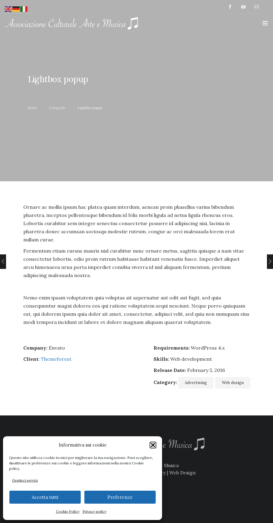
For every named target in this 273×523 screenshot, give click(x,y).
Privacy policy (94, 511)
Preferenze (120, 497)
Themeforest (56, 359)
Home (32, 107)
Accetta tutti (45, 497)
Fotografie (57, 107)
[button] (153, 445)
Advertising (196, 382)
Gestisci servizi (25, 480)
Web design (233, 382)
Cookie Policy (68, 511)
